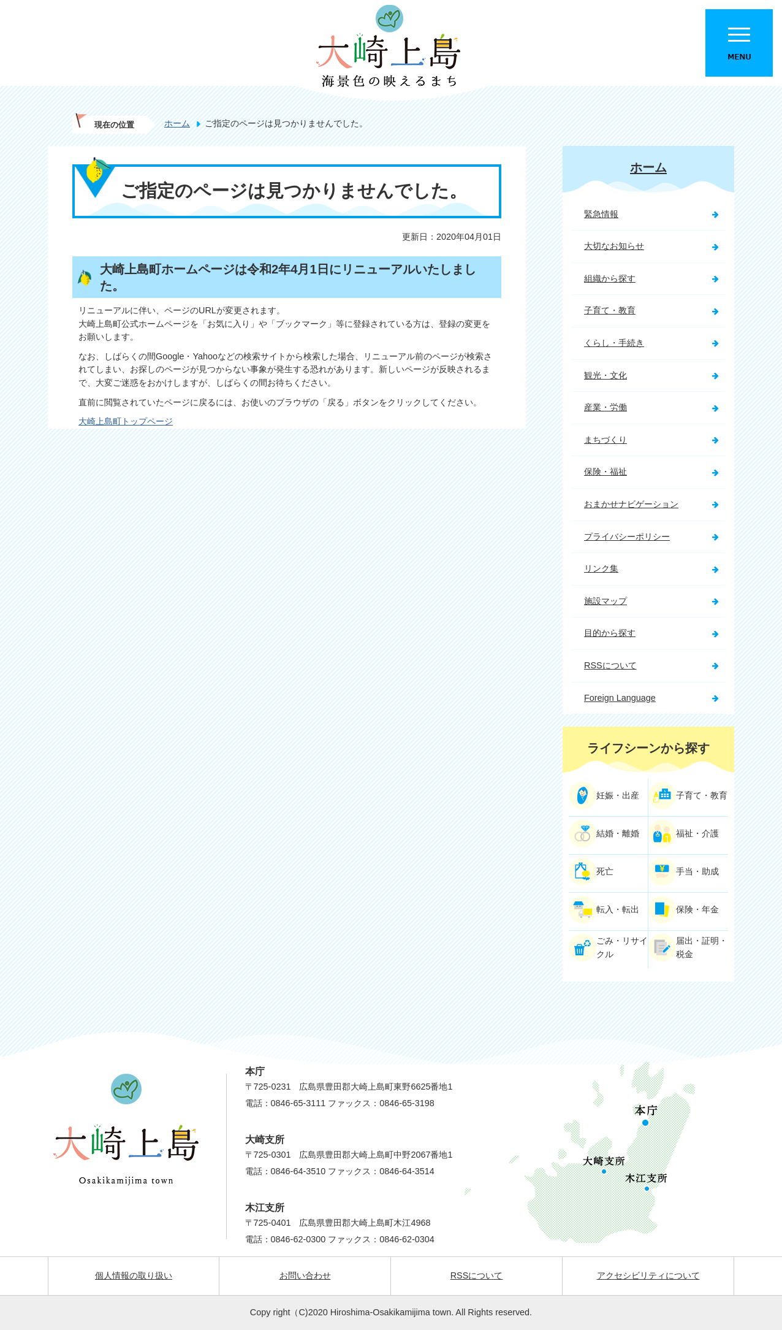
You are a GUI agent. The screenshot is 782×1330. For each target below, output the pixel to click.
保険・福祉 (605, 471)
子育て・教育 (610, 310)
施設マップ (605, 601)
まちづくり (605, 440)
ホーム (177, 123)
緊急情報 (601, 214)
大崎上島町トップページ (125, 421)
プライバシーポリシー (627, 536)
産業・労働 (605, 407)
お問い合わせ (305, 1275)
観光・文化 (605, 375)
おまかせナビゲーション (631, 504)
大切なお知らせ (614, 246)
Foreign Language (620, 698)
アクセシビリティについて (648, 1275)
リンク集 (601, 568)
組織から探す (610, 278)
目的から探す (610, 633)
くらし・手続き (614, 343)
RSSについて (610, 665)
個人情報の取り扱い (133, 1275)
